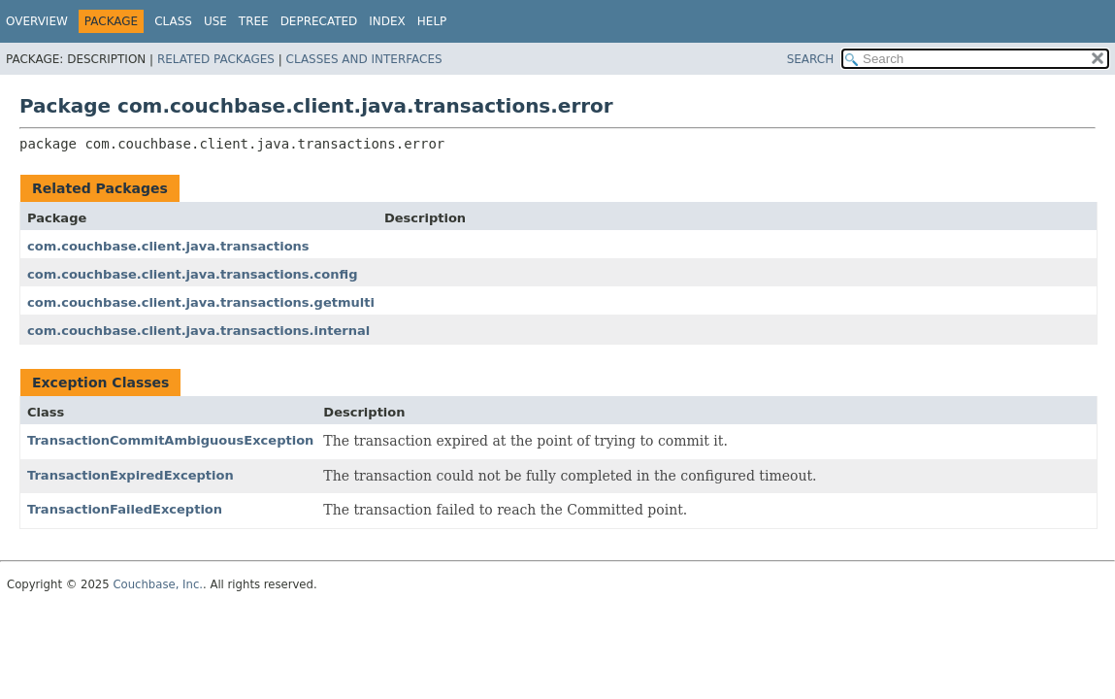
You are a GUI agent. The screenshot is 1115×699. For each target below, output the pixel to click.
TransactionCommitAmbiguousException (170, 440)
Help (432, 21)
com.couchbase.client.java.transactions (168, 246)
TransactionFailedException (124, 509)
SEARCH (811, 59)
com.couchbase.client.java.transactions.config (192, 274)
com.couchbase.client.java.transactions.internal (198, 330)
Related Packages (216, 59)
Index (387, 21)
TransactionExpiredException (130, 475)
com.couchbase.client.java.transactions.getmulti (201, 302)
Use (215, 21)
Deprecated (319, 21)
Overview (37, 21)
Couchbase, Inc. (158, 584)
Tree (254, 21)
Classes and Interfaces (364, 59)
